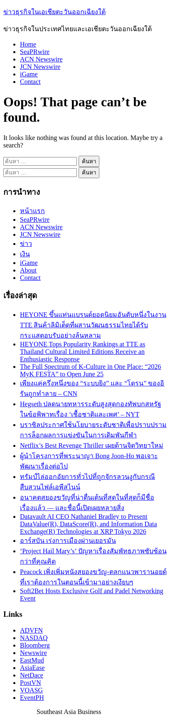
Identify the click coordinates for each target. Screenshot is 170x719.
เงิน (25, 254)
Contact (30, 81)
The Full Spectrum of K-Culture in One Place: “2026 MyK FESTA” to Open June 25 (90, 370)
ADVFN (31, 630)
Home (28, 44)
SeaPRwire (34, 51)
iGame (29, 74)
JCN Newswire (40, 66)
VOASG (31, 690)
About (28, 270)
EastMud (32, 660)
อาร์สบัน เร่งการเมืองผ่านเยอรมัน (68, 540)
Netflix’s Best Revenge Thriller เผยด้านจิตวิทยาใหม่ (91, 445)
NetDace (31, 675)
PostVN (30, 682)
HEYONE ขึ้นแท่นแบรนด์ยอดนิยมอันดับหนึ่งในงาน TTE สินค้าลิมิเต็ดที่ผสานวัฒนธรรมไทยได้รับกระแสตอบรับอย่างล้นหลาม (93, 325)
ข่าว (26, 243)
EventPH (32, 697)
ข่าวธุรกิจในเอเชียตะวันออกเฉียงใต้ (54, 11)
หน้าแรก (32, 210)
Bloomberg (35, 645)
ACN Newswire (41, 59)
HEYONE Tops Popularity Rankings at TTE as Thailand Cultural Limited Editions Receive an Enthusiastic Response (82, 352)
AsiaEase (32, 667)
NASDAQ (34, 637)
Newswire (33, 652)
